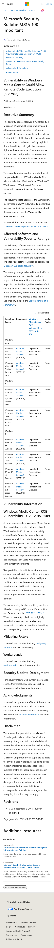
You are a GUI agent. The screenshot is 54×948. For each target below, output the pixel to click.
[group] (27, 407)
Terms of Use (11, 935)
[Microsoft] (27, 4)
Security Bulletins (18, 10)
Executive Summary (14, 57)
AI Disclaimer (11, 922)
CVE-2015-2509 (34, 613)
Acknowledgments (28, 714)
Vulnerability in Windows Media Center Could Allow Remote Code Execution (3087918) (26, 52)
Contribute (20, 926)
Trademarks (26, 935)
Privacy (31, 926)
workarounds (10, 665)
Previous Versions (28, 922)
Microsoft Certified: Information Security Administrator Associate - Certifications (21, 866)
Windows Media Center (20, 351)
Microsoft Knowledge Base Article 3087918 (24, 226)
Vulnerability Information (17, 67)
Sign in (49, 3)
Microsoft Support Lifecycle (17, 265)
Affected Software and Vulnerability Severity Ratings (25, 62)
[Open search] (41, 4)
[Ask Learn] (43, 10)
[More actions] (48, 10)
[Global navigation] (3, 4)
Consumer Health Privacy (17, 931)
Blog (8, 926)
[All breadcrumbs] (5, 10)
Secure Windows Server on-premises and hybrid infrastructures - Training (25, 848)
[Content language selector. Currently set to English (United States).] (19, 902)
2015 (31, 10)
